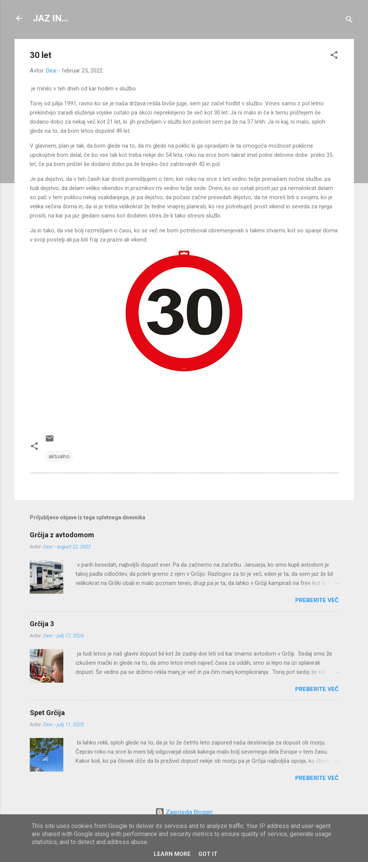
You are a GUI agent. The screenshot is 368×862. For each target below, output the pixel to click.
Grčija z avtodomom (62, 535)
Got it (207, 854)
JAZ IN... (51, 18)
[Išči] (349, 20)
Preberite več (317, 600)
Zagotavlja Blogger (184, 812)
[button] (334, 56)
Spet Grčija (47, 713)
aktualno (59, 456)
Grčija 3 (42, 624)
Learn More (172, 854)
